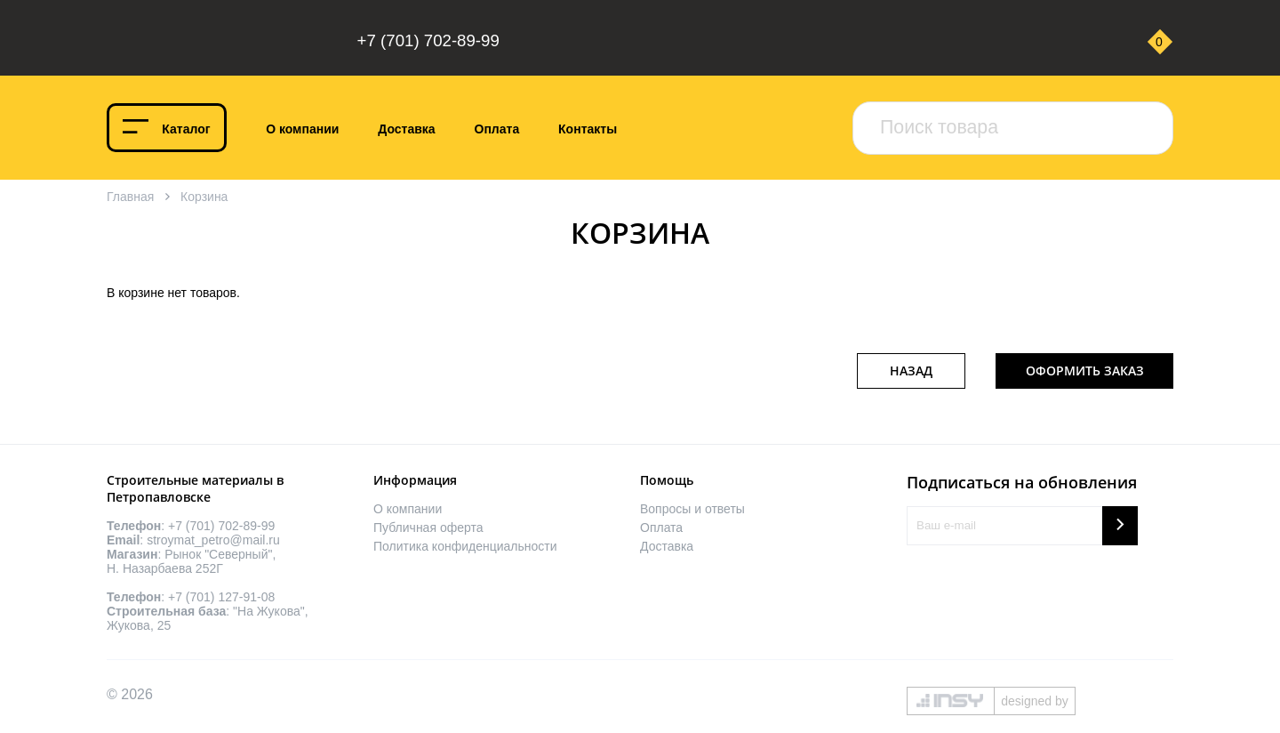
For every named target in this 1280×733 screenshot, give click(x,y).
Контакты (587, 129)
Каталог (186, 129)
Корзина (204, 196)
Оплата (497, 129)
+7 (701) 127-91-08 (221, 597)
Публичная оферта (428, 527)
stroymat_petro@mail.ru (213, 540)
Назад (911, 370)
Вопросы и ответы (692, 509)
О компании (302, 129)
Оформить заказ (1085, 370)
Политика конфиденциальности (465, 546)
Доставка (406, 129)
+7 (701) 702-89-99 (428, 40)
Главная (130, 196)
